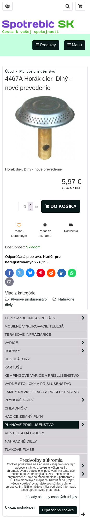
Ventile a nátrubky (24, 433)
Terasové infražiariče (28, 334)
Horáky (46, 351)
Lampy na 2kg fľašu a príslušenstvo (42, 392)
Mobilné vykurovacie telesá (34, 326)
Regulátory (17, 359)
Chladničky (16, 408)
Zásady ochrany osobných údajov (51, 497)
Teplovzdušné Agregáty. (46, 318)
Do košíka (61, 206)
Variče (46, 343)
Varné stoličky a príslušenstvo (38, 384)
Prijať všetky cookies (58, 510)
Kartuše (13, 367)
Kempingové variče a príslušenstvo (42, 375)
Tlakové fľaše (19, 449)
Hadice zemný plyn (24, 416)
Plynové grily (46, 400)
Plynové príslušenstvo (29, 299)
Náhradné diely (21, 441)
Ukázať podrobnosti (20, 507)
